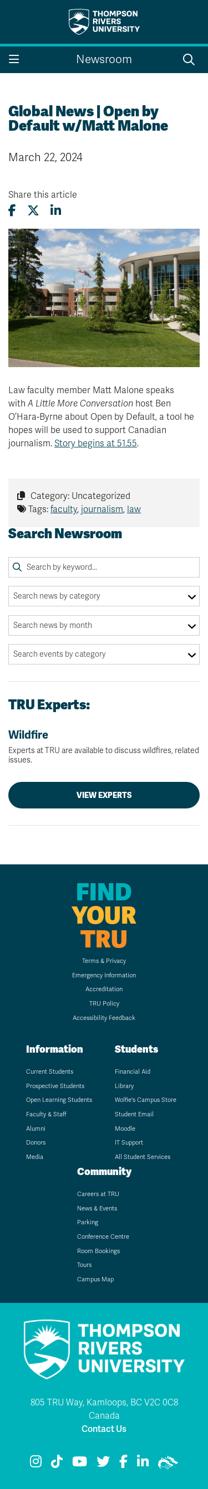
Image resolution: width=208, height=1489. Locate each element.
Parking (87, 1222)
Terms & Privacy (104, 961)
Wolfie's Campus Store (145, 1100)
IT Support (129, 1142)
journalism (102, 509)
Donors (35, 1142)
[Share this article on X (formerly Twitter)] (33, 210)
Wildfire (104, 746)
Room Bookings (98, 1251)
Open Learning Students (59, 1100)
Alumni (35, 1128)
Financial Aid (132, 1071)
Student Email (134, 1114)
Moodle (125, 1128)
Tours (84, 1265)
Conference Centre (103, 1236)
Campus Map (95, 1279)
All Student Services (142, 1157)
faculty (63, 509)
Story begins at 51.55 (95, 443)
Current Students (49, 1071)
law (134, 509)
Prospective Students (55, 1086)
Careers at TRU (98, 1194)
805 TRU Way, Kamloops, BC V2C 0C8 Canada (104, 1409)
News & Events (97, 1208)
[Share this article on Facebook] (12, 210)
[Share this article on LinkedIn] (55, 210)
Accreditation (104, 989)
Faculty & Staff (46, 1114)
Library (124, 1086)
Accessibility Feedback (104, 1018)
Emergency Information (104, 975)
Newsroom (104, 59)
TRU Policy (104, 1003)
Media (34, 1157)
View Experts (104, 795)
